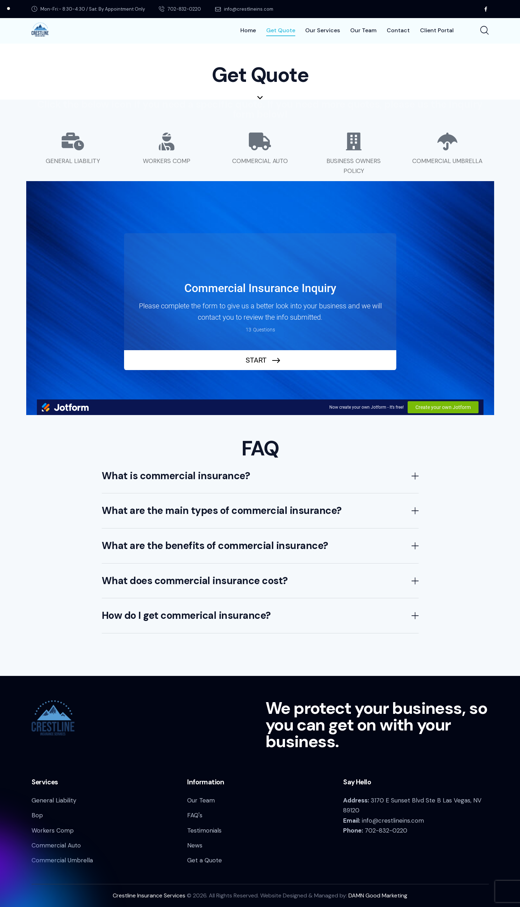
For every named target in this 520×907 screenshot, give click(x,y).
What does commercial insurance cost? (195, 581)
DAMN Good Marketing (377, 895)
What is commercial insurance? (176, 476)
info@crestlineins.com (393, 820)
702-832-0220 (386, 830)
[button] (260, 476)
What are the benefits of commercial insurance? (215, 546)
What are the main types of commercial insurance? (222, 511)
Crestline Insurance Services (149, 895)
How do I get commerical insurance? (186, 616)
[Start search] (484, 31)
